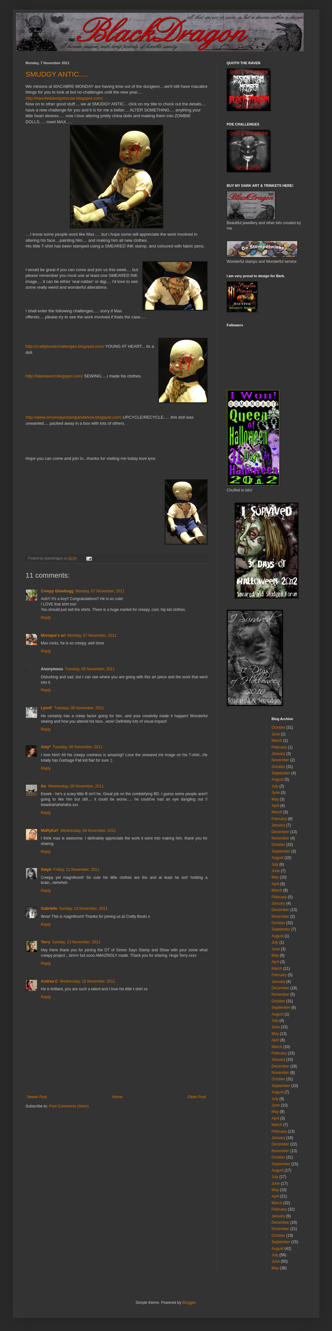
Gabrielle (49, 908)
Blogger (188, 1302)
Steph (46, 869)
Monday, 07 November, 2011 (100, 591)
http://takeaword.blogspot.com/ (54, 376)
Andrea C (49, 981)
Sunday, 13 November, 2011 (83, 908)
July (275, 786)
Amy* (46, 747)
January (278, 753)
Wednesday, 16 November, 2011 (87, 981)
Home (117, 1097)
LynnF (46, 708)
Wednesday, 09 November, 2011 (76, 786)
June (276, 734)
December (280, 832)
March (277, 740)
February (279, 747)
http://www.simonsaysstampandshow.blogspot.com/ (74, 417)
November (280, 760)
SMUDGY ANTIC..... (57, 74)
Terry (45, 942)
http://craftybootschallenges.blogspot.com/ (65, 346)
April (275, 805)
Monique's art (53, 635)
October (278, 727)
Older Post (197, 1097)
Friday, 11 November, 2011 (76, 869)
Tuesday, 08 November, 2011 (90, 669)
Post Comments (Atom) (69, 1106)
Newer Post (37, 1097)
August (277, 779)
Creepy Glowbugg (57, 591)
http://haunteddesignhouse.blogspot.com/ (64, 98)
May (275, 799)
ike (43, 786)
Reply (46, 617)
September (281, 773)
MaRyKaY (49, 830)
